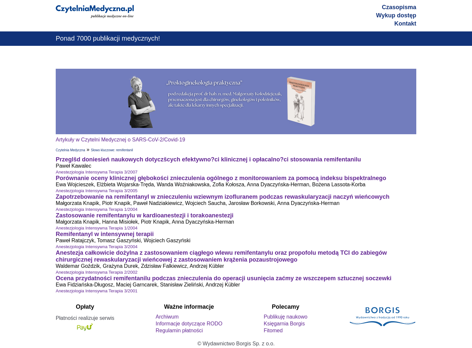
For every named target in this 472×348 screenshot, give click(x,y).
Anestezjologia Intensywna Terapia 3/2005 (96, 190)
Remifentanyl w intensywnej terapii (105, 234)
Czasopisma (399, 7)
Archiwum (167, 317)
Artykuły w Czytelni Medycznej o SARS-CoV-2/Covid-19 (120, 139)
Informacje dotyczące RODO (189, 323)
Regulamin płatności (179, 330)
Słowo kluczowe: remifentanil (112, 150)
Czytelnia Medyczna (70, 150)
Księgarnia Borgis (284, 323)
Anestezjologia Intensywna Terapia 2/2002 (96, 272)
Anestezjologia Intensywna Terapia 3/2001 (96, 290)
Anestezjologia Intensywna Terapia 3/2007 (96, 172)
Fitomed (273, 330)
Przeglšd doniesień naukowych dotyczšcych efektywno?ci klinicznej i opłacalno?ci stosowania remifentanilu (208, 159)
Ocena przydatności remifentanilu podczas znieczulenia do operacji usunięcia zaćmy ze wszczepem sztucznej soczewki (223, 278)
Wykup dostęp (396, 15)
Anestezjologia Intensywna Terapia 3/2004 (96, 246)
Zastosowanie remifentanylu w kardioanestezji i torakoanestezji (144, 215)
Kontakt (405, 23)
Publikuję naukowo (285, 317)
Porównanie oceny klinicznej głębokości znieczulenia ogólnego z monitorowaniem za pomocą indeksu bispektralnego (221, 178)
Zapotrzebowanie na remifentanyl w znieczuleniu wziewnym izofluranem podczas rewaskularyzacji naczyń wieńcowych (222, 196)
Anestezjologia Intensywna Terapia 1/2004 (96, 209)
